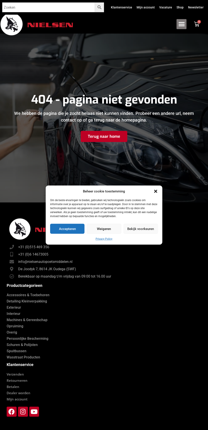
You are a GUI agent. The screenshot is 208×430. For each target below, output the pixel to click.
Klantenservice (121, 7)
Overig (12, 332)
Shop (180, 7)
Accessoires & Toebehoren (28, 295)
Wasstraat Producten (23, 357)
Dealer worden (18, 393)
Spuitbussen (16, 351)
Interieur (13, 314)
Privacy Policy (104, 238)
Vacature (165, 7)
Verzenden (15, 374)
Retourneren (17, 380)
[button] (155, 191)
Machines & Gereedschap (27, 320)
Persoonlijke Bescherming (27, 338)
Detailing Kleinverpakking (27, 301)
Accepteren (67, 229)
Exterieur (14, 307)
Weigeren (104, 229)
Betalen (13, 386)
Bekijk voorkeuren (140, 229)
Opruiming (15, 326)
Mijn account (146, 7)
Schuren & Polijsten (22, 345)
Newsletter (196, 7)
